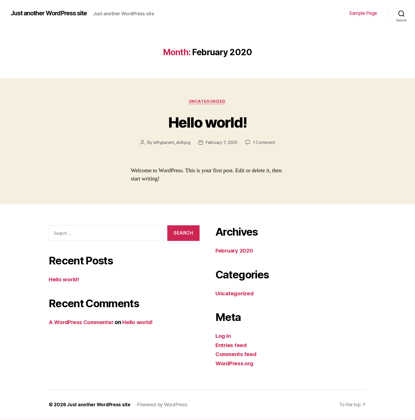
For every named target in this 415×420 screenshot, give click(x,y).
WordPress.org (235, 364)
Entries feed (231, 345)
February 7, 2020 (221, 143)
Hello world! (207, 122)
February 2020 (235, 251)
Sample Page (363, 13)
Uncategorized (207, 101)
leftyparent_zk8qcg (171, 143)
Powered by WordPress (163, 405)
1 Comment (265, 143)
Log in (223, 336)
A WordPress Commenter (82, 322)
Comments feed (236, 354)
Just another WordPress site (52, 13)
